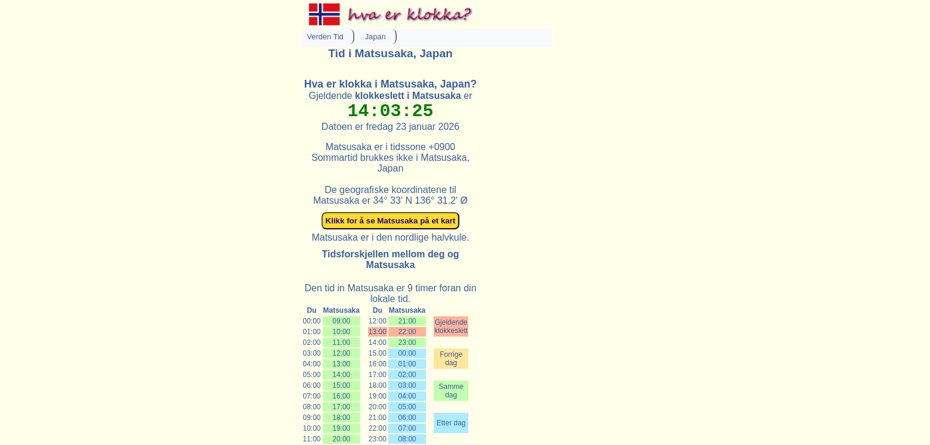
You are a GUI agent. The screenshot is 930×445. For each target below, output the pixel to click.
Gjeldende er (390, 96)
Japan (375, 36)
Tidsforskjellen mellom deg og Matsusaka (390, 259)
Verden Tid (325, 36)
